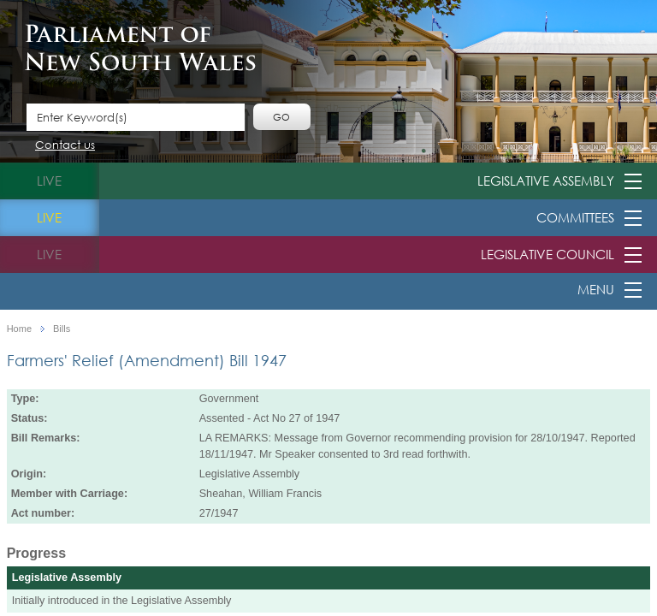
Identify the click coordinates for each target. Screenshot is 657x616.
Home (19, 329)
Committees (575, 217)
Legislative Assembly (545, 180)
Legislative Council (547, 254)
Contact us (65, 145)
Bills (61, 329)
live (49, 180)
